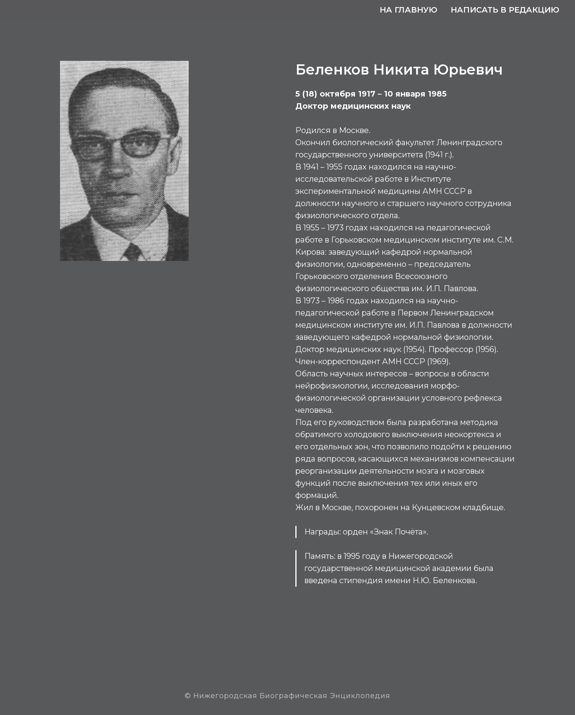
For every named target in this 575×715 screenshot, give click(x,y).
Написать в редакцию (505, 10)
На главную (408, 10)
